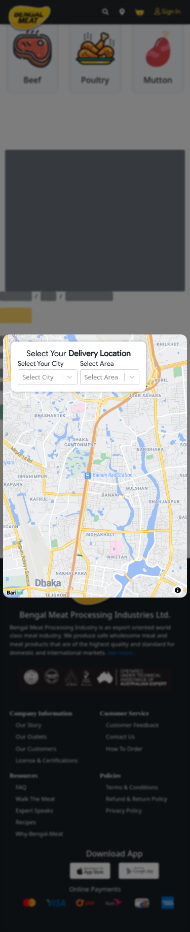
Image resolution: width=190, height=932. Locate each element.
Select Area (97, 363)
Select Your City (40, 363)
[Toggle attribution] (177, 590)
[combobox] (23, 377)
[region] (94, 466)
